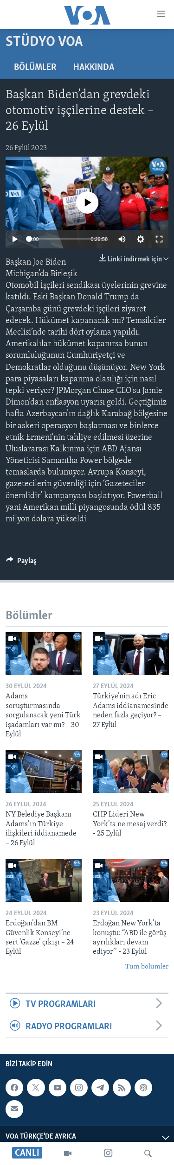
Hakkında (93, 67)
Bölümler (35, 67)
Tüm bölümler (146, 966)
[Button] (21, 563)
